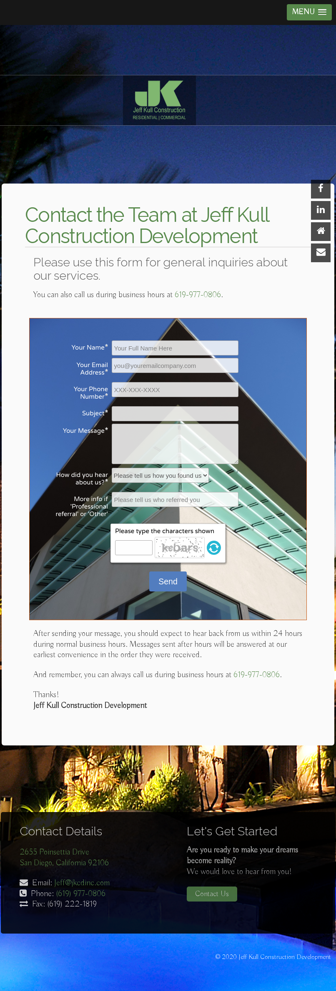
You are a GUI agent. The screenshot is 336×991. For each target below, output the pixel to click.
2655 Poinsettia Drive (54, 852)
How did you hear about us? (82, 478)
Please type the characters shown (164, 531)
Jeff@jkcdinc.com (82, 883)
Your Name (88, 347)
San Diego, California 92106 (64, 863)
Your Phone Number (91, 392)
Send (168, 581)
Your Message (84, 431)
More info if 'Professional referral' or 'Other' (82, 506)
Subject (93, 413)
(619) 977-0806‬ (80, 894)
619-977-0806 (198, 295)
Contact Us (212, 894)
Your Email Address (92, 368)
